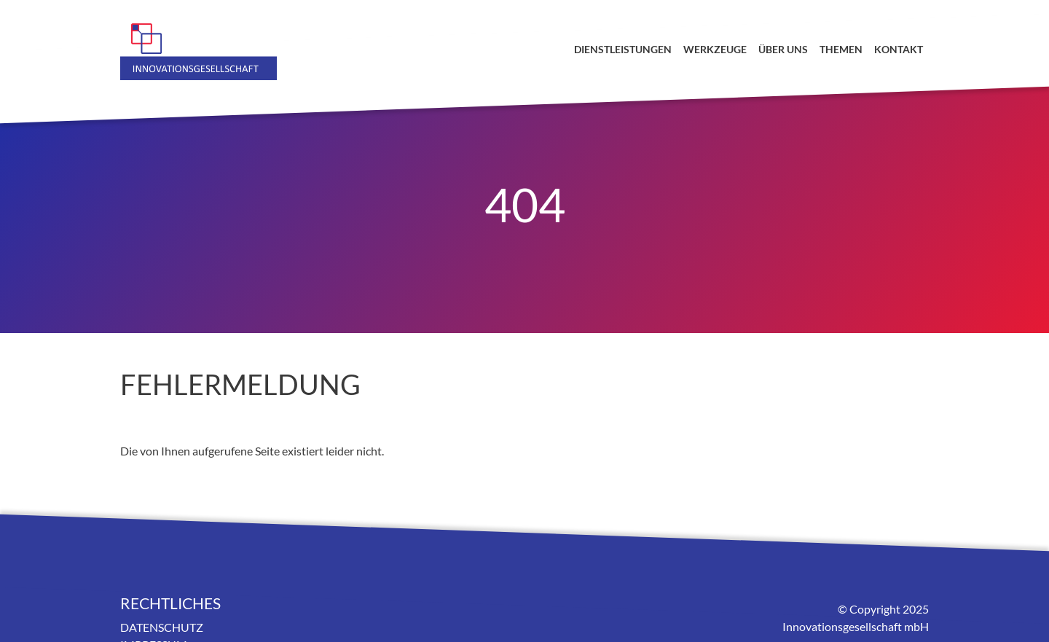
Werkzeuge (715, 49)
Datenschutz (161, 627)
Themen (841, 49)
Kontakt (898, 49)
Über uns (783, 49)
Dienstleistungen (623, 49)
